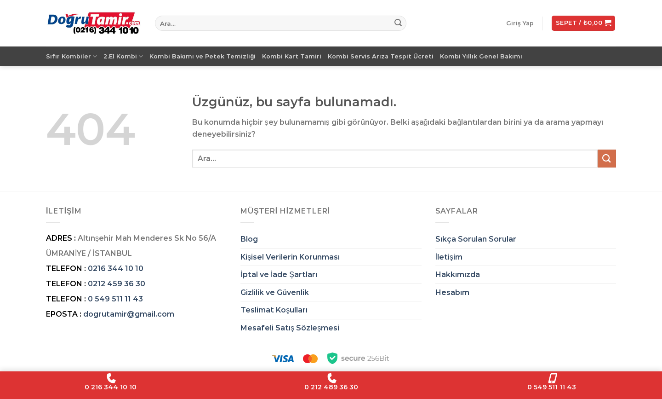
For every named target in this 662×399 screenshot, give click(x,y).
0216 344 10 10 (115, 268)
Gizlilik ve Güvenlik (274, 292)
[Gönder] (398, 23)
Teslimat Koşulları (274, 310)
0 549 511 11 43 (115, 299)
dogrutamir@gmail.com (128, 314)
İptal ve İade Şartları (278, 274)
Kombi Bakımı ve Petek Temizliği (202, 56)
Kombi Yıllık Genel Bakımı (481, 56)
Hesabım (452, 292)
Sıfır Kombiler (71, 56)
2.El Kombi (123, 56)
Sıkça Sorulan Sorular (475, 239)
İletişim (448, 257)
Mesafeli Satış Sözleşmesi (289, 328)
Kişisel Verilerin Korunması (290, 257)
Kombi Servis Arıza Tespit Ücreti (381, 56)
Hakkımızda (457, 274)
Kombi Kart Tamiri (291, 56)
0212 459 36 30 (116, 283)
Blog (249, 239)
